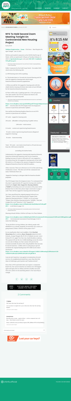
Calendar (56, 8)
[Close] (42, 330)
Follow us (63, 381)
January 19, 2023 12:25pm (11, 309)
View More (64, 132)
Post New (65, 100)
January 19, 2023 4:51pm (11, 324)
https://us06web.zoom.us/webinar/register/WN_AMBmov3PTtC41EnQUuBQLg (25, 322)
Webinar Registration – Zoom (15, 49)
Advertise (48, 8)
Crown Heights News (11, 27)
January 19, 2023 (23, 27)
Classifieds (38, 8)
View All (59, 126)
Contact (65, 8)
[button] (67, 142)
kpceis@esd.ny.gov (16, 59)
